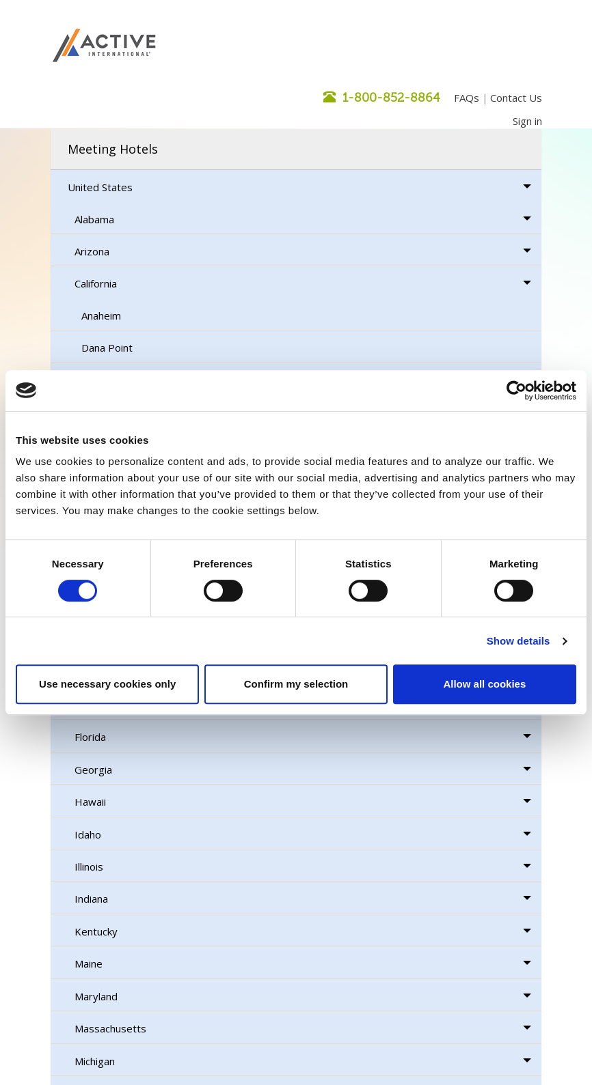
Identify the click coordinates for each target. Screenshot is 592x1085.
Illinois (89, 866)
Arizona (92, 251)
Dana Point (107, 347)
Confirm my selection (296, 684)
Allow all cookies (484, 684)
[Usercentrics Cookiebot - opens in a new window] (516, 390)
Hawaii (90, 801)
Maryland (96, 996)
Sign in (527, 121)
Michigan (95, 1061)
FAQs (466, 97)
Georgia (93, 769)
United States (100, 187)
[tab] (296, 149)
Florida (90, 737)
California (96, 283)
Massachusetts (110, 1028)
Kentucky (96, 931)
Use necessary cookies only (107, 684)
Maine (89, 963)
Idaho (88, 834)
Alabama (94, 219)
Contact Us (516, 97)
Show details (518, 641)
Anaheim (101, 315)
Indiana (91, 898)
